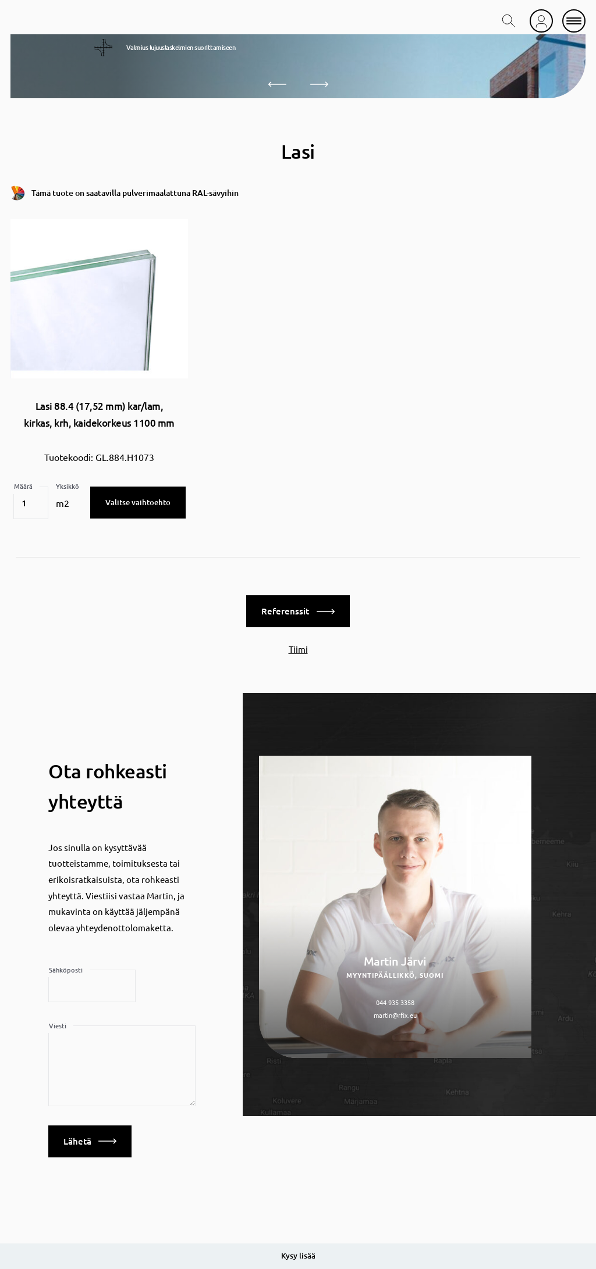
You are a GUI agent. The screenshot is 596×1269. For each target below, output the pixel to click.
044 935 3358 (395, 1001)
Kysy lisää (298, 1255)
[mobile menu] (574, 21)
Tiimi (298, 647)
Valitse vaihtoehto (138, 501)
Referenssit (297, 610)
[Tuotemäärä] (31, 501)
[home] (59, 21)
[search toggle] (509, 21)
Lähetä (89, 1140)
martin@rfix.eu (395, 1013)
